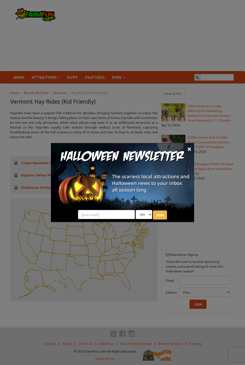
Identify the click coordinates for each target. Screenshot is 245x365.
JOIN (160, 215)
